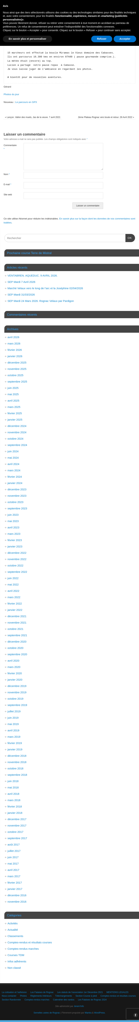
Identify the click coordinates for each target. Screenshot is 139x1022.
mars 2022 (14, 597)
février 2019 (15, 743)
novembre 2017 (17, 825)
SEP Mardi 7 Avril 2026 (21, 281)
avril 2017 (13, 869)
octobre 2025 (16, 375)
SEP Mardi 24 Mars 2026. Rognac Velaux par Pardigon (41, 300)
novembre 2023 (17, 495)
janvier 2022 (15, 609)
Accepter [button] (124, 1014)
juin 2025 (13, 387)
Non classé (14, 967)
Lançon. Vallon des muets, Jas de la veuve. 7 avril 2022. (33, 117)
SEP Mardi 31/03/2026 (21, 294)
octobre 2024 (16, 438)
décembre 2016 (17, 895)
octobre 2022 (16, 565)
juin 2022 (13, 578)
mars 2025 (14, 406)
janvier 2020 (15, 679)
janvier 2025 (15, 419)
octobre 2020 (16, 647)
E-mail (7, 184)
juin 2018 (13, 781)
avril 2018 (13, 793)
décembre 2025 (17, 362)
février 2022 (15, 603)
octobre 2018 (16, 768)
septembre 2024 (17, 444)
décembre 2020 (17, 641)
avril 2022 (13, 590)
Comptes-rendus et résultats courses (30, 942)
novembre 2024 (17, 432)
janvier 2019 (15, 749)
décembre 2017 (17, 819)
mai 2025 (13, 394)
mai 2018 (13, 787)
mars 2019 (14, 736)
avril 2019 (13, 730)
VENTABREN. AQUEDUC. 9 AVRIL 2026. (33, 275)
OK (128, 237)
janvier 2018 (15, 812)
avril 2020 (13, 660)
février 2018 (15, 806)
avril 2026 (13, 337)
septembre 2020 (17, 654)
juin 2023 (13, 514)
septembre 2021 (17, 635)
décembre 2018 (17, 755)
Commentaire (9, 147)
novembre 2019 (17, 692)
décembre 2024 (17, 425)
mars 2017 (14, 876)
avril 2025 (13, 400)
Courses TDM (16, 955)
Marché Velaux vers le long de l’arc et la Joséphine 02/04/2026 (45, 288)
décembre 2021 (17, 616)
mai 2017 (13, 863)
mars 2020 (14, 666)
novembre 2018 (17, 762)
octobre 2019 (16, 698)
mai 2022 (13, 584)
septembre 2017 (17, 838)
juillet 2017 (14, 850)
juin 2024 (13, 451)
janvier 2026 (15, 356)
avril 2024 (13, 464)
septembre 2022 (17, 571)
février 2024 (15, 476)
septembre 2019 (17, 705)
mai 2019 (13, 724)
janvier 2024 (15, 483)
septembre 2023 (17, 508)
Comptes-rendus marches (23, 948)
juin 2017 (13, 857)
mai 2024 (13, 457)
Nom (7, 174)
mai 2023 (13, 521)
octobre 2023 (16, 502)
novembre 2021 (17, 622)
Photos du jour (11, 94)
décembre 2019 (17, 685)
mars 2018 (14, 800)
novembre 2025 (17, 368)
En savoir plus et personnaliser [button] (27, 1014)
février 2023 (15, 540)
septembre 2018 (17, 774)
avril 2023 (13, 527)
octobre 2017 (16, 831)
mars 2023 (14, 533)
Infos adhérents (17, 961)
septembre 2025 (17, 381)
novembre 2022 (17, 559)
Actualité (13, 929)
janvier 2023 (15, 546)
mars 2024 (14, 470)
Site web (8, 194)
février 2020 (15, 673)
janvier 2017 (15, 888)
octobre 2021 (16, 628)
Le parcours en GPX (26, 102)
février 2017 (15, 882)
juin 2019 (13, 717)
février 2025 (15, 413)
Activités (13, 923)
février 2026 (15, 349)
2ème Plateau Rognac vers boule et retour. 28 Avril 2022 (106, 117)
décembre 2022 (17, 552)
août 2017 (14, 844)
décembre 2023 (17, 489)
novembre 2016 (17, 901)
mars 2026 (14, 343)
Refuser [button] (101, 1014)
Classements (15, 936)
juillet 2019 (14, 711)
